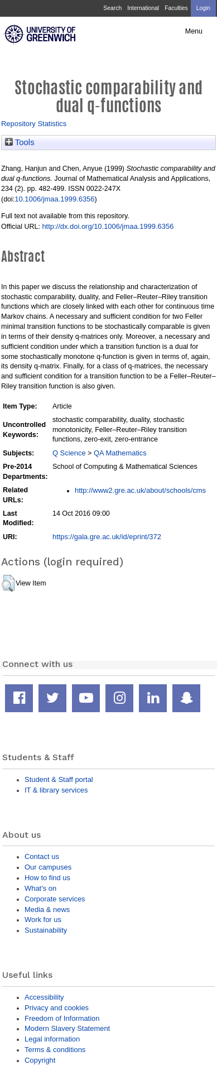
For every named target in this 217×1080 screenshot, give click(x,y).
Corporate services (55, 899)
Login (203, 8)
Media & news (47, 909)
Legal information (52, 1039)
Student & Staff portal (59, 779)
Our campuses (48, 867)
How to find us (47, 877)
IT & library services (56, 790)
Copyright (40, 1060)
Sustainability (46, 930)
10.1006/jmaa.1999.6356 (54, 199)
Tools (20, 142)
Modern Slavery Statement (67, 1028)
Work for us (43, 919)
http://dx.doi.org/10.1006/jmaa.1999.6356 (107, 226)
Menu (193, 31)
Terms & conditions (55, 1049)
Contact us (42, 856)
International (143, 8)
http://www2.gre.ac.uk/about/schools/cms (140, 490)
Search (112, 8)
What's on (40, 888)
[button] (8, 583)
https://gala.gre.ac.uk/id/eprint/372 (106, 536)
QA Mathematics (120, 453)
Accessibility (44, 997)
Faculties (176, 8)
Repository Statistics (33, 123)
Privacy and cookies (57, 1008)
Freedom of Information (62, 1018)
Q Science (69, 453)
